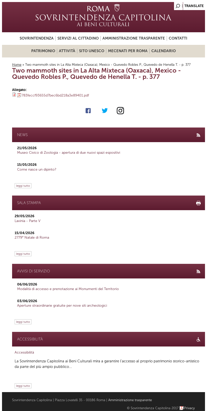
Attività (67, 51)
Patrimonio (43, 51)
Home (16, 65)
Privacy (189, 408)
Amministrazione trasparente (133, 38)
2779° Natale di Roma (32, 237)
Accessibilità (24, 352)
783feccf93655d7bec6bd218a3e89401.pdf (55, 95)
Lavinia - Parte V (28, 221)
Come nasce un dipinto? (36, 169)
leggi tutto (23, 185)
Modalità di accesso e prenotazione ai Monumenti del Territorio (68, 289)
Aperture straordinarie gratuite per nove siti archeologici (62, 305)
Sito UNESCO (91, 51)
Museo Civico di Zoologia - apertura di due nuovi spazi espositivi (68, 152)
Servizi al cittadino (78, 38)
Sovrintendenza (37, 38)
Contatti (178, 38)
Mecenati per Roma (128, 51)
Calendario (163, 51)
